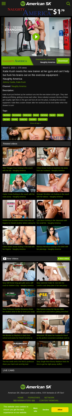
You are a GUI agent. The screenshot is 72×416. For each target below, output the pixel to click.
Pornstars (34, 398)
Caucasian (32, 119)
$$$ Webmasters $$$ (24, 401)
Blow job (60, 115)
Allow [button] (60, 410)
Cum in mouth (42, 119)
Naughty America (18, 86)
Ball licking (44, 115)
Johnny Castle (9, 82)
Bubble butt (23, 119)
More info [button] (35, 409)
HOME (21, 398)
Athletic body (27, 115)
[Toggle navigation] (3, 3)
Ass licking (7, 115)
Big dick (52, 115)
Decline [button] (46, 410)
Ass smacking (16, 115)
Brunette (14, 119)
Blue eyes (6, 119)
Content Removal (49, 401)
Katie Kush (21, 82)
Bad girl (36, 115)
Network (49, 398)
